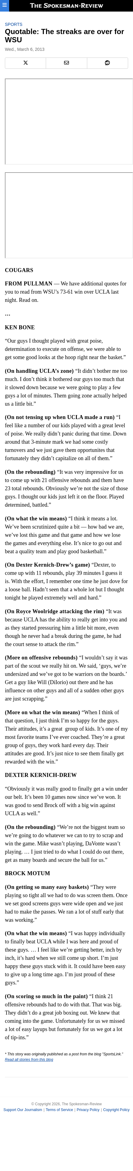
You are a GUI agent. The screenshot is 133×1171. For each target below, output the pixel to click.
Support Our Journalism (22, 1110)
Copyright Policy (116, 1110)
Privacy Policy (88, 1110)
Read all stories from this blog (29, 1059)
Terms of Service (59, 1110)
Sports (13, 24)
